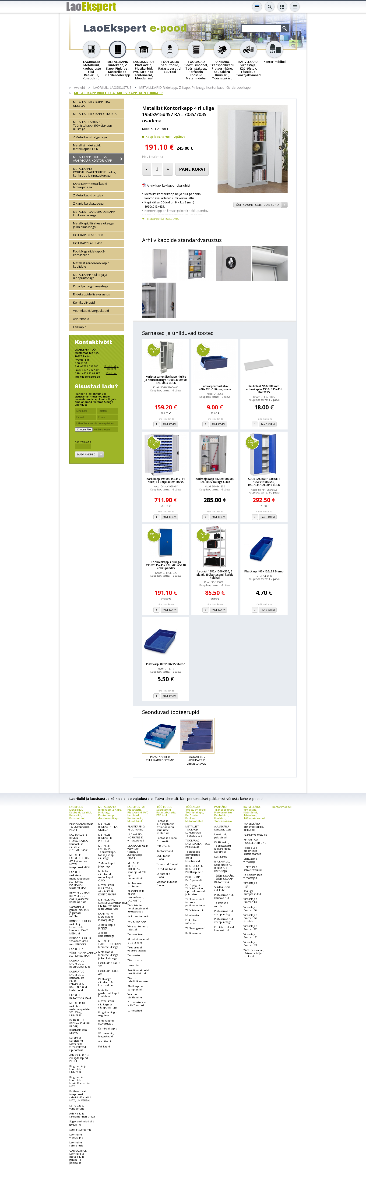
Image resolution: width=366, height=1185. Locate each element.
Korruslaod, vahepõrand (76, 1107)
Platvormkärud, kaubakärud (224, 896)
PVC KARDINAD (136, 921)
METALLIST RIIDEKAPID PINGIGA (94, 114)
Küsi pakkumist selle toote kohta (257, 204)
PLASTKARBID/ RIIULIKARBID (136, 828)
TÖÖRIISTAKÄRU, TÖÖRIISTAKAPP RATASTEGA (224, 878)
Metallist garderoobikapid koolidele (91, 265)
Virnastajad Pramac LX (250, 935)
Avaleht (79, 88)
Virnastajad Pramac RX (250, 943)
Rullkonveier (193, 933)
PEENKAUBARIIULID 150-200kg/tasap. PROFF (81, 826)
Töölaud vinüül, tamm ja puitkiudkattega (195, 902)
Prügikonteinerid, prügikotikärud (138, 972)
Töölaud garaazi (195, 928)
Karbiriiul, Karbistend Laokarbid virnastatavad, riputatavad (78, 1044)
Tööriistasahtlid (194, 910)
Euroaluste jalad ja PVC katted (137, 1004)
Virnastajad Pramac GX (250, 908)
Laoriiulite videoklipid (76, 1136)
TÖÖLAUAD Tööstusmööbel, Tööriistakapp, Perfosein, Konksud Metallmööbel (195, 814)
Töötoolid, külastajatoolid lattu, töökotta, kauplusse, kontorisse (165, 827)
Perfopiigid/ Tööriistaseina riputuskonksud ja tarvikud (195, 889)
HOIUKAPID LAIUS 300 (88, 235)
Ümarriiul (133, 965)
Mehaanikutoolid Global (166, 883)
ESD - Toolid (163, 846)
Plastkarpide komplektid (135, 987)
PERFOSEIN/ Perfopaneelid (194, 878)
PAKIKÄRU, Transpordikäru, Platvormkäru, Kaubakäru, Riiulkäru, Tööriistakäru (224, 814)
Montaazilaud (193, 915)
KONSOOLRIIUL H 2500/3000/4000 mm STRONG (80, 941)
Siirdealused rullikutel (222, 888)
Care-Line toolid (166, 869)
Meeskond (111, 373)
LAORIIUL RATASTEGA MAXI (80, 996)
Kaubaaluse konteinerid (134, 884)
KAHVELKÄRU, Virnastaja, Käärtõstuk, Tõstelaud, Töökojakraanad (254, 812)
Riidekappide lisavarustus (91, 294)
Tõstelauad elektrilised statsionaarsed (252, 850)
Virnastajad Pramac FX (250, 927)
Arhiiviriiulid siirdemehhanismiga (82, 1115)
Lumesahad (134, 1010)
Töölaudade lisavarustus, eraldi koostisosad (193, 856)
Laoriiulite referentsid (76, 1144)
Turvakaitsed (135, 934)
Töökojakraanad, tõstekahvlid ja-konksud (253, 953)
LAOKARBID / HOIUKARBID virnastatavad (135, 837)
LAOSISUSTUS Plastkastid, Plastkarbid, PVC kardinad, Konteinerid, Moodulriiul (137, 814)
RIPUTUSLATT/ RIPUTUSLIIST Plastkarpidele (194, 869)
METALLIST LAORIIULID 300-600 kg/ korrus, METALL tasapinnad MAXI (79, 861)
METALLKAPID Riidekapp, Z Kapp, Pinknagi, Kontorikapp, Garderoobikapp (195, 88)
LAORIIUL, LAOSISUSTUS (112, 88)
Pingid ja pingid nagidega (90, 286)
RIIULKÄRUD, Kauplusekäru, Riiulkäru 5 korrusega (223, 866)
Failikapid (79, 327)
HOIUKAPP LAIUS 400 (87, 243)
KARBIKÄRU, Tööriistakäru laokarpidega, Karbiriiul (222, 847)
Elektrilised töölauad (192, 921)
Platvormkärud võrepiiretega (223, 912)
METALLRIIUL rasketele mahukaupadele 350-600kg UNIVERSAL (79, 1009)
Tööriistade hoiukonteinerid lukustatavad (137, 908)
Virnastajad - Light (251, 884)
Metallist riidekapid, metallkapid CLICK (87, 147)
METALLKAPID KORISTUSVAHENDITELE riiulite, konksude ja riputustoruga (94, 172)
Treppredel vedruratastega (136, 949)
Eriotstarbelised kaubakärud (224, 928)
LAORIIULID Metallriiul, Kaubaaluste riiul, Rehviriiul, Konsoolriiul (80, 812)
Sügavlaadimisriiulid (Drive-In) (81, 1123)
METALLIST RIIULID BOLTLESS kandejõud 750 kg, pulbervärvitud (136, 870)
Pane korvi (192, 169)
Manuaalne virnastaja (250, 860)
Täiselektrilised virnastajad (252, 876)
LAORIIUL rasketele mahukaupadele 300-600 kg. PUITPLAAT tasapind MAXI (79, 879)
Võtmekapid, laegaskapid (91, 311)
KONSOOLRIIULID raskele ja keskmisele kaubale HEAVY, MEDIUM (80, 927)
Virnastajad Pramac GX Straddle (250, 918)
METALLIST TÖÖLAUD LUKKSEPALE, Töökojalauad (193, 831)
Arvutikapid (81, 319)
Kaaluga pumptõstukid (252, 892)
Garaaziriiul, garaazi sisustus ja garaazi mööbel (78, 911)
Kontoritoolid (164, 851)
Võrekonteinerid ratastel (137, 928)
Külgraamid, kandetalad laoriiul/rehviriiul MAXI (79, 1081)
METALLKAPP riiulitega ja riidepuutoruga (90, 276)
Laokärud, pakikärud (220, 836)
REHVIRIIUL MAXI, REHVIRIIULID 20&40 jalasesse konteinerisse (79, 897)
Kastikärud (220, 856)
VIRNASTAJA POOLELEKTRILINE (254, 841)
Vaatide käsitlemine (134, 996)
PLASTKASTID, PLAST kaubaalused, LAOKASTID (136, 895)
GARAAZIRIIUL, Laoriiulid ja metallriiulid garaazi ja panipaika (78, 1157)
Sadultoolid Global (163, 857)
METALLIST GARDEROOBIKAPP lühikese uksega (94, 213)
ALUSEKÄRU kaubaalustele (223, 828)
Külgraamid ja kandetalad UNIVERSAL (77, 1069)
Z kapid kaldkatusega (88, 203)
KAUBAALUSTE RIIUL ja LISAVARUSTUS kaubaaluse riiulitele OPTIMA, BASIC (78, 842)
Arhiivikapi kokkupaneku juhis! (168, 185)
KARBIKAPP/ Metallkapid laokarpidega (90, 185)
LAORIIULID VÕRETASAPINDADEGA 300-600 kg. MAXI (83, 952)
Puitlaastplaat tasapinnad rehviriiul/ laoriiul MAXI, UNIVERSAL (80, 1095)
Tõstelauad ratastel (221, 904)
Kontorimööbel (282, 807)
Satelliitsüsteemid (80, 1129)
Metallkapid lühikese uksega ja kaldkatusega (93, 225)
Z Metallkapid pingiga (88, 195)
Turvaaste (133, 955)
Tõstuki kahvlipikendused (138, 979)
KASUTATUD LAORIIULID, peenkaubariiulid (80, 963)
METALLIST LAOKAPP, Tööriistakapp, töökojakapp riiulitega (92, 125)
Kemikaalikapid (84, 302)
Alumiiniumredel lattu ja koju (138, 940)
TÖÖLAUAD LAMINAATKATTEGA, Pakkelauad (198, 843)
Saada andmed (86, 454)
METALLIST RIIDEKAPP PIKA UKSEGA (91, 104)
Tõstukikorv (134, 960)
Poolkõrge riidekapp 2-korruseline (89, 253)
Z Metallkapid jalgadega (90, 137)
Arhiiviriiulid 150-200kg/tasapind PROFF (79, 1058)
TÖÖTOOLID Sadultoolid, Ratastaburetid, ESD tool (166, 811)
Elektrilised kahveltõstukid (252, 868)
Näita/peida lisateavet (163, 219)
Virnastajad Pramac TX (250, 900)
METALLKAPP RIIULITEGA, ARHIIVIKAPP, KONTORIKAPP (118, 93)
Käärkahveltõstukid (255, 834)
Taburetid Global (167, 864)
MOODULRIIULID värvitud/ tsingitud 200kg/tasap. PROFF (137, 852)
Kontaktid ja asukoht (111, 367)
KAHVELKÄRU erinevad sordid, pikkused (253, 826)
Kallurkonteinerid (138, 916)
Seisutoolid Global (163, 875)
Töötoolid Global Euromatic (166, 839)
